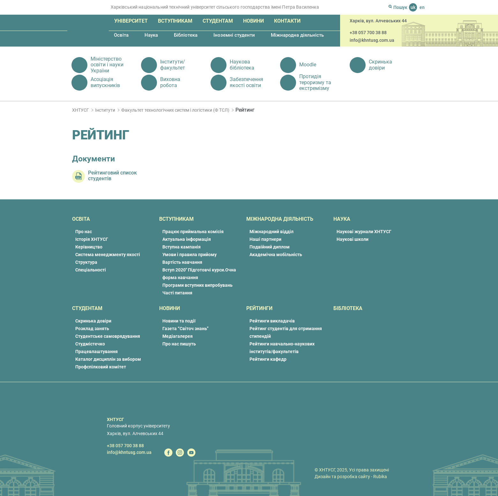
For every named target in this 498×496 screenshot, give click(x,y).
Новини (253, 21)
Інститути (105, 110)
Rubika (380, 476)
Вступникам (175, 21)
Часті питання (177, 292)
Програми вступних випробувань (197, 285)
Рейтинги (259, 308)
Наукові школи (352, 239)
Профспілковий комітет (100, 366)
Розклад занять (92, 328)
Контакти (287, 21)
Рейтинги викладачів (272, 320)
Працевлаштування (96, 351)
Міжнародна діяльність (297, 35)
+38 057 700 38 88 (368, 32)
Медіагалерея (177, 336)
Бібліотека (185, 35)
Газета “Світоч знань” (185, 328)
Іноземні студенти (234, 35)
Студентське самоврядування (107, 336)
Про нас (83, 231)
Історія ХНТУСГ (91, 239)
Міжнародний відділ (271, 231)
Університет (131, 21)
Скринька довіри (93, 320)
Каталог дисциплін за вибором (108, 359)
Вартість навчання (182, 262)
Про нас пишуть (179, 343)
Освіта (121, 35)
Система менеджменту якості (107, 254)
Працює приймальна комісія (193, 231)
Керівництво (88, 246)
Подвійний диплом (269, 246)
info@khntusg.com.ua (372, 40)
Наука (151, 35)
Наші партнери (265, 239)
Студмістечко (90, 343)
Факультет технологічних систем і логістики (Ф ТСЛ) (175, 110)
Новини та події (179, 320)
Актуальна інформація (186, 239)
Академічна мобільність (275, 254)
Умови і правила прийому (189, 254)
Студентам (218, 21)
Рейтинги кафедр (267, 359)
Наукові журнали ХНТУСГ (364, 231)
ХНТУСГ (80, 110)
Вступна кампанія (181, 246)
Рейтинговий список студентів (112, 175)
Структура (86, 262)
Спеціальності (90, 269)
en (422, 7)
